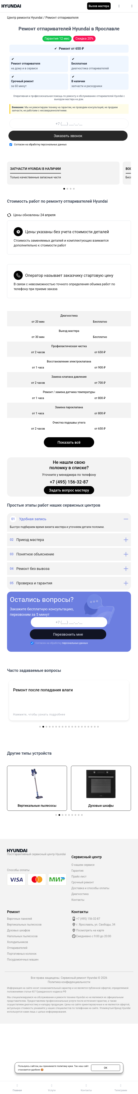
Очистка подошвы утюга (69, 422)
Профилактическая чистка (69, 346)
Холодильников (17, 942)
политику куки (65, 1066)
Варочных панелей (19, 918)
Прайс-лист (79, 876)
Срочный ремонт (82, 882)
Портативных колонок (22, 953)
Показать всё (69, 442)
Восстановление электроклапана (69, 361)
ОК (105, 1067)
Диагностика (80, 894)
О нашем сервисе (83, 864)
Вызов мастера (99, 6)
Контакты (77, 899)
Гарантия (77, 870)
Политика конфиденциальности (69, 982)
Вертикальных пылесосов (24, 924)
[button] (64, 189)
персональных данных (54, 144)
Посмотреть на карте (90, 930)
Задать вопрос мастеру (69, 490)
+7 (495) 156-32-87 (69, 481)
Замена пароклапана (69, 407)
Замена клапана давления (69, 376)
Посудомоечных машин (22, 959)
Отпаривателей (17, 947)
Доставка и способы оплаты (90, 888)
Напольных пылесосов (22, 936)
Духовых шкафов (18, 930)
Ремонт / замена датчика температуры (69, 392)
